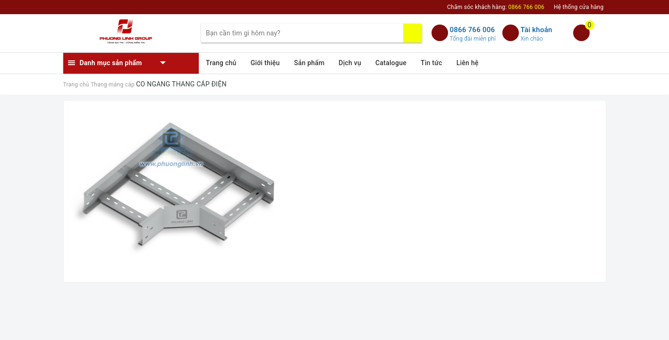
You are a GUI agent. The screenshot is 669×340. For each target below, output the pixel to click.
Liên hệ (468, 63)
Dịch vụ (350, 63)
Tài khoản (536, 30)
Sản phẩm (309, 63)
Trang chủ (221, 63)
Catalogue (390, 63)
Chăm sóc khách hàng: (495, 7)
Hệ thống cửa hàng (579, 7)
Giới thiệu (265, 63)
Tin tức (431, 63)
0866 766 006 (472, 30)
